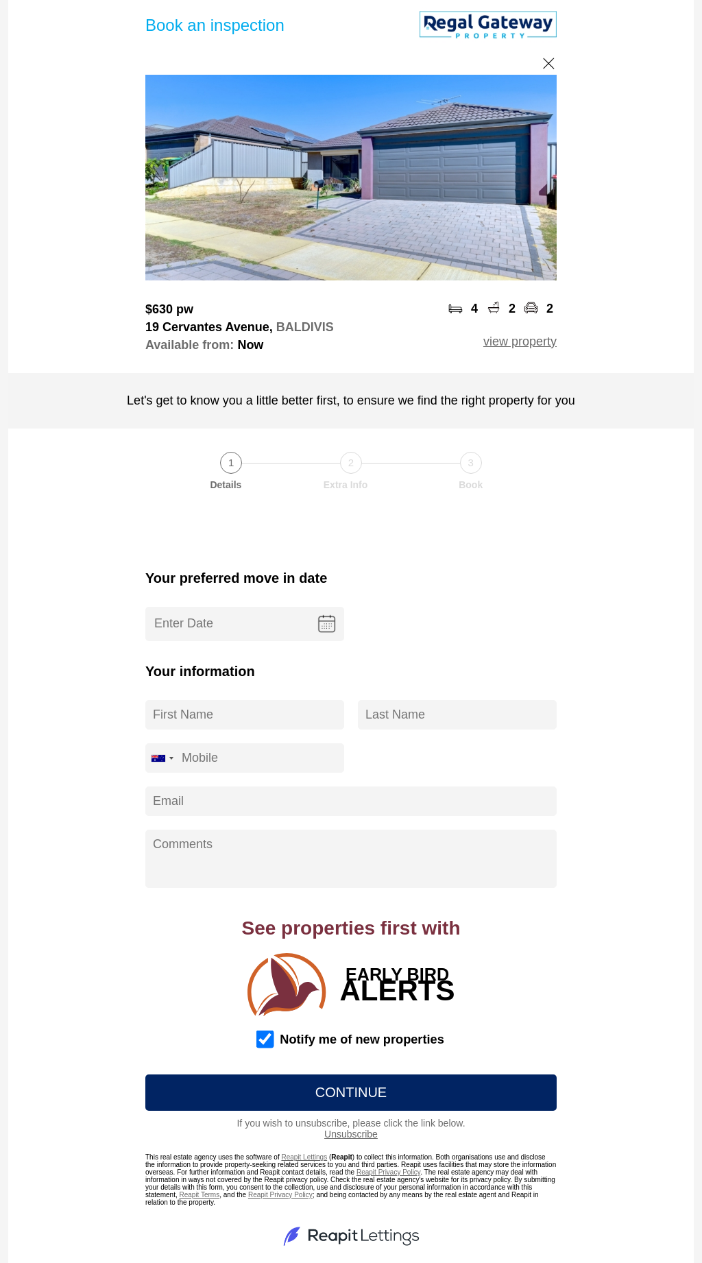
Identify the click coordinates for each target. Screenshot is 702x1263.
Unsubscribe (351, 1134)
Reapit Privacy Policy (388, 1172)
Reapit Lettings (304, 1157)
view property (520, 341)
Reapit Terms (199, 1195)
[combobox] (162, 758)
